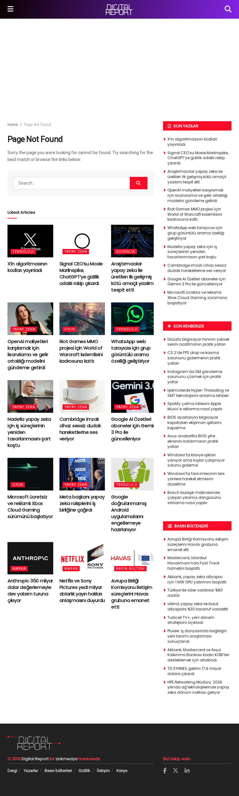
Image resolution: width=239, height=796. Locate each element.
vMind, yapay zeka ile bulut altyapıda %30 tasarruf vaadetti (197, 606)
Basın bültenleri (58, 770)
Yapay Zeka (75, 252)
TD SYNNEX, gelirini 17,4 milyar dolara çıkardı (194, 671)
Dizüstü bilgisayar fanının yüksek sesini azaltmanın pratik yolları (198, 342)
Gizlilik (84, 770)
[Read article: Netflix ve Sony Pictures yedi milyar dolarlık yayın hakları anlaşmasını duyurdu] (82, 558)
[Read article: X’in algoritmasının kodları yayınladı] (30, 241)
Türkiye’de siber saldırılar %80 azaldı (195, 592)
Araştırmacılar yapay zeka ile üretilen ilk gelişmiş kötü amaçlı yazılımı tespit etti (132, 276)
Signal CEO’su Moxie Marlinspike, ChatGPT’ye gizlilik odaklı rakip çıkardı (81, 273)
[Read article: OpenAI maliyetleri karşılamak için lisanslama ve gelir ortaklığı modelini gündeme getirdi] (30, 318)
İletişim (103, 770)
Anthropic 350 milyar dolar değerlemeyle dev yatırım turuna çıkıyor (30, 590)
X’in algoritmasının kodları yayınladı (27, 267)
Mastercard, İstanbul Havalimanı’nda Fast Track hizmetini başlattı (193, 563)
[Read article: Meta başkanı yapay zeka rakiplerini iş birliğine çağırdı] (82, 474)
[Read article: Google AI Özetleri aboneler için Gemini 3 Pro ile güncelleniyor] (134, 396)
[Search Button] (228, 9)
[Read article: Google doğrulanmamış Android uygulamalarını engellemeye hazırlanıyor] (134, 474)
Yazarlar (31, 770)
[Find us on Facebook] (164, 771)
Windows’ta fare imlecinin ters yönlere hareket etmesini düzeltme (196, 479)
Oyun (69, 329)
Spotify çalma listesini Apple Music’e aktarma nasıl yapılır (194, 406)
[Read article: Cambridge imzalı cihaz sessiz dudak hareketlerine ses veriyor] (82, 396)
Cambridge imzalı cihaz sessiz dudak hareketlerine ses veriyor (80, 429)
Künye (121, 770)
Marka (19, 569)
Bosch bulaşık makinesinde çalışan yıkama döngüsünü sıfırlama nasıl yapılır (194, 498)
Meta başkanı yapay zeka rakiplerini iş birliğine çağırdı (82, 503)
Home (12, 124)
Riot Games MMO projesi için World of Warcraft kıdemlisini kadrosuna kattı (81, 351)
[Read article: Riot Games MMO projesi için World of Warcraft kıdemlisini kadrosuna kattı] (82, 318)
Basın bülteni (130, 569)
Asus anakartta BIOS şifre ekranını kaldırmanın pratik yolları (192, 441)
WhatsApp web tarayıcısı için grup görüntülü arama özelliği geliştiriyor (130, 351)
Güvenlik (125, 252)
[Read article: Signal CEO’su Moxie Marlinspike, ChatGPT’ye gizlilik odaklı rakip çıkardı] (82, 241)
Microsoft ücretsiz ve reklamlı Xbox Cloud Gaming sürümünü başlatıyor (30, 507)
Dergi (12, 770)
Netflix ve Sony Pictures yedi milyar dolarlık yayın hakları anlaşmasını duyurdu (82, 590)
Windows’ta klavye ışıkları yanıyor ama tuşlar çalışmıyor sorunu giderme (196, 460)
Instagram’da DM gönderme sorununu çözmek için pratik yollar (194, 377)
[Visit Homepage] (119, 9)
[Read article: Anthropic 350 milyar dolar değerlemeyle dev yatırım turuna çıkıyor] (30, 558)
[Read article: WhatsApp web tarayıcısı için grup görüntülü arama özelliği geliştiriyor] (134, 318)
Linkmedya (67, 759)
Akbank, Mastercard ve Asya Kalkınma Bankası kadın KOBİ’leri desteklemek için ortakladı (198, 655)
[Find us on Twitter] (175, 771)
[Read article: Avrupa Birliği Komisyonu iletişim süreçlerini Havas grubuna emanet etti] (134, 558)
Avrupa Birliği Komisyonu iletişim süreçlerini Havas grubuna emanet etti (131, 593)
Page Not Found (37, 124)
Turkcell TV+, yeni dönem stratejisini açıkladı (190, 620)
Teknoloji (23, 252)
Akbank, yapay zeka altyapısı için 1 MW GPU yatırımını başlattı (197, 579)
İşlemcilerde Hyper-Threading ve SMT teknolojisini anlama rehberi (198, 393)
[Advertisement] (119, 65)
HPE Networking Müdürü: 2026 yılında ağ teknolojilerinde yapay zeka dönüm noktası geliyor (198, 687)
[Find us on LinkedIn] (187, 771)
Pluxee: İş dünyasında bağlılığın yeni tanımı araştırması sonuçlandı (197, 636)
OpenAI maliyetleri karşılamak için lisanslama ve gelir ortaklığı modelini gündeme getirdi (27, 354)
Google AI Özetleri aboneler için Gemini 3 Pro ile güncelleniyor (196, 281)
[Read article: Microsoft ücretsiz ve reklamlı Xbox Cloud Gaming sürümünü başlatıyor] (30, 474)
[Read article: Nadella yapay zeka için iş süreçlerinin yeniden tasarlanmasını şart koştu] (30, 396)
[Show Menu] (10, 9)
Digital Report (35, 759)
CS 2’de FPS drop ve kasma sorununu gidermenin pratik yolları (193, 358)
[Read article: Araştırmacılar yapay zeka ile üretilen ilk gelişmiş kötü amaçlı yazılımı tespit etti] (134, 241)
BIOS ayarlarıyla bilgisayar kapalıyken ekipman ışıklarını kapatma (194, 422)
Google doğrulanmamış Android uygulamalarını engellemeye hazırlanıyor (128, 513)
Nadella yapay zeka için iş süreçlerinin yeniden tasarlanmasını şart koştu (192, 252)
